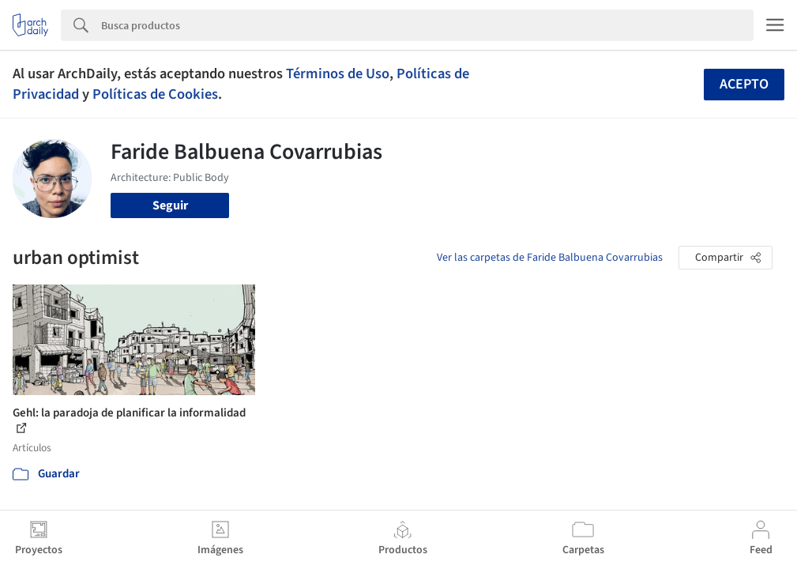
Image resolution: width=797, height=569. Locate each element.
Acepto (744, 84)
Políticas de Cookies (155, 94)
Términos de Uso (337, 73)
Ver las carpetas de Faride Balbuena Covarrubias (550, 257)
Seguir (170, 205)
